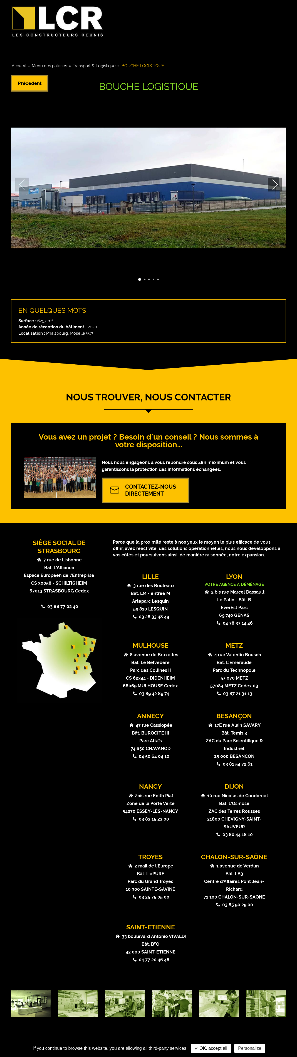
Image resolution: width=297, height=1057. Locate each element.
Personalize (249, 1048)
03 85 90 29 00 (237, 904)
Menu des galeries (49, 65)
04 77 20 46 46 (154, 959)
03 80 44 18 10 (237, 834)
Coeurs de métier (100, 49)
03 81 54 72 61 (238, 764)
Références (145, 49)
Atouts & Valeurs (228, 49)
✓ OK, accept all (211, 1048)
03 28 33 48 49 (154, 616)
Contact (270, 49)
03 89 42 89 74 (154, 693)
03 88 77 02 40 (62, 606)
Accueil (19, 65)
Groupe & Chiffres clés (43, 49)
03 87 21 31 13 (237, 693)
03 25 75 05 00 (154, 897)
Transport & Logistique (94, 65)
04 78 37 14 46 (238, 623)
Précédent (30, 83)
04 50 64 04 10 (154, 756)
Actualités (183, 49)
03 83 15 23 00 (154, 819)
